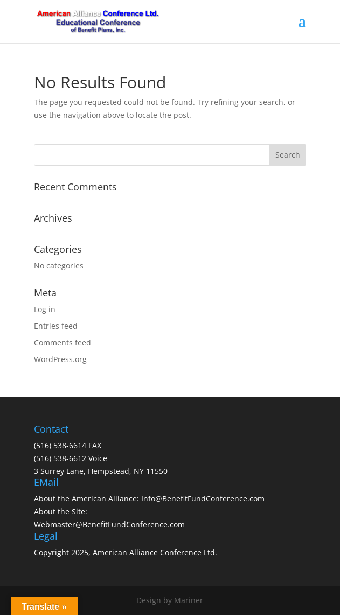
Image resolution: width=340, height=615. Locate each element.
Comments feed (62, 342)
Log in (44, 309)
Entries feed (56, 326)
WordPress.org (60, 359)
